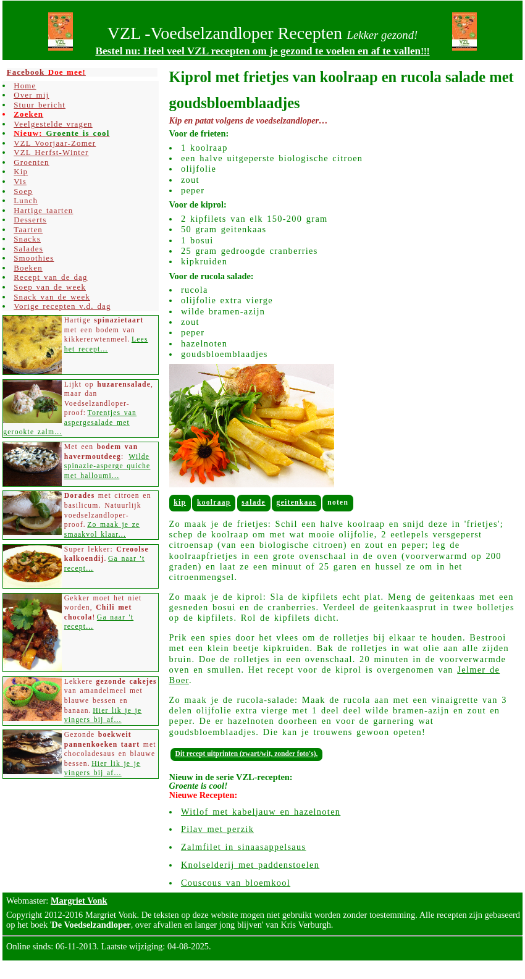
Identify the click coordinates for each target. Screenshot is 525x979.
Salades (28, 248)
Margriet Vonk (79, 900)
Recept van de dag (50, 277)
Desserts (30, 219)
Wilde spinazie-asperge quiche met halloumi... (107, 466)
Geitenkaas (297, 502)
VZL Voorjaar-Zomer (55, 143)
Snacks (27, 238)
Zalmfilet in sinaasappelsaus (243, 847)
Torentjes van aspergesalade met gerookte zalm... (69, 422)
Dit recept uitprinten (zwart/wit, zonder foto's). (246, 753)
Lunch (26, 200)
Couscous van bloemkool (235, 883)
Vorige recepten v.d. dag (62, 306)
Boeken (28, 267)
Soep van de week (50, 287)
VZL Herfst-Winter (51, 152)
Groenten (31, 162)
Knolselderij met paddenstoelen (250, 865)
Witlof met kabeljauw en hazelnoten (260, 812)
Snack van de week (52, 296)
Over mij (31, 94)
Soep (23, 191)
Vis (20, 181)
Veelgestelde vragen (53, 123)
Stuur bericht (39, 104)
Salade (254, 502)
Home (25, 85)
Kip (180, 502)
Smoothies (34, 258)
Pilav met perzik (217, 829)
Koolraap (214, 502)
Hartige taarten (43, 210)
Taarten (28, 229)
